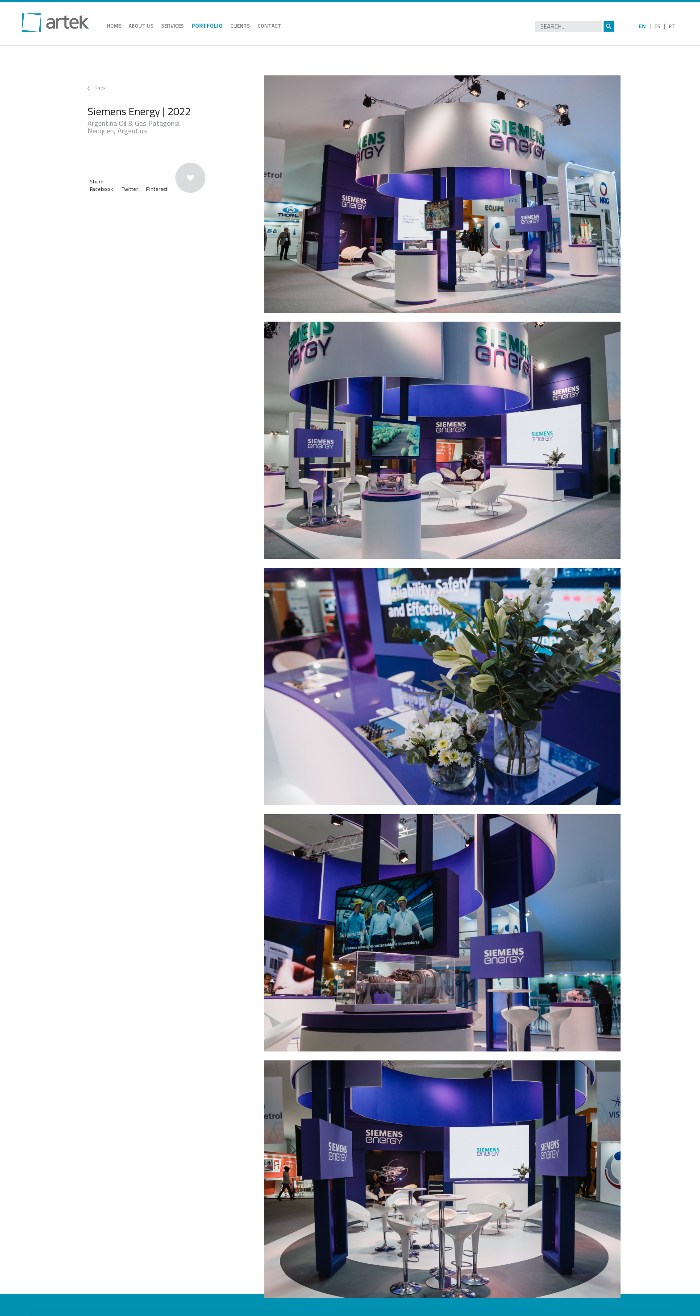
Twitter (129, 189)
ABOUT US (141, 25)
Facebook (101, 189)
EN (642, 26)
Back (100, 88)
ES (657, 26)
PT (672, 26)
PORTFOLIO (207, 25)
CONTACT (269, 25)
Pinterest (156, 189)
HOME (114, 25)
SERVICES (172, 25)
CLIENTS (240, 25)
